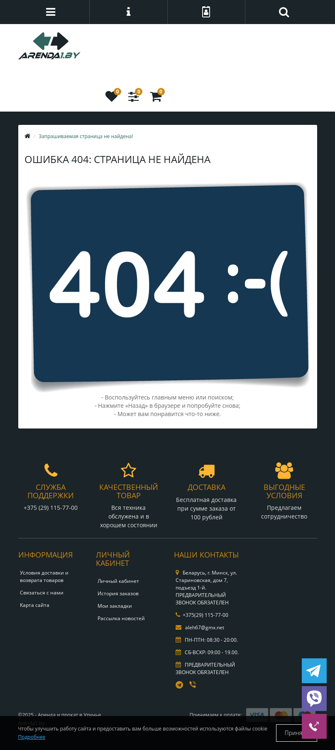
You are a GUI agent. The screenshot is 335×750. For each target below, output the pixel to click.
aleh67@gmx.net (200, 627)
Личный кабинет (118, 580)
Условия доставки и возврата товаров (44, 576)
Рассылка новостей (121, 618)
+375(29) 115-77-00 (202, 615)
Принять (296, 733)
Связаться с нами (42, 592)
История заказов (118, 593)
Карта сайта (34, 605)
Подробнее (32, 736)
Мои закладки (115, 605)
